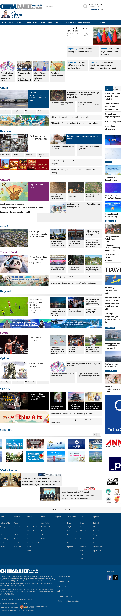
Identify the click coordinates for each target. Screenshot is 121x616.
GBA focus (28, 111)
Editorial (72, 62)
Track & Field (84, 543)
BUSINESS (27, 22)
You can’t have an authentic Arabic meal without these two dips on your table (112, 303)
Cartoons (96, 539)
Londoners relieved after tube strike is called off (75, 243)
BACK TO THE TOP (60, 509)
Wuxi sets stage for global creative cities (75, 310)
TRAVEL (43, 22)
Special (108, 162)
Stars (81, 559)
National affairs (5, 523)
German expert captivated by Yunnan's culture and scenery (74, 283)
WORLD (19, 22)
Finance (16, 531)
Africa (43, 535)
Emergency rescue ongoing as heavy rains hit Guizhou (62, 104)
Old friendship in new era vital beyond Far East (112, 106)
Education (3, 535)
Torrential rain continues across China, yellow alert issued (37, 96)
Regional (5, 291)
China (4, 87)
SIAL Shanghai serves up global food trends (58, 268)
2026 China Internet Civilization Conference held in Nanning (89, 105)
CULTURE (35, 22)
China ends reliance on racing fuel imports (112, 248)
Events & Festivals (33, 543)
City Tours (70, 527)
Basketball (83, 527)
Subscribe (93, 7)
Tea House (41, 111)
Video (29, 547)
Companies (17, 527)
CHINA (11, 22)
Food (13, 252)
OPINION (66, 22)
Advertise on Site (64, 581)
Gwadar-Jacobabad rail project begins (76, 498)
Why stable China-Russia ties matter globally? (112, 96)
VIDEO (50, 22)
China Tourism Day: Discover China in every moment (38, 260)
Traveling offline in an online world (15, 212)
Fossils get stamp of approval (12, 204)
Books (29, 535)
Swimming (83, 547)
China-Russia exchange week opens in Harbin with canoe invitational (57, 350)
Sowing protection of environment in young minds (112, 345)
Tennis (82, 535)
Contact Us (61, 586)
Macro (16, 523)
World (4, 226)
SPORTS (58, 22)
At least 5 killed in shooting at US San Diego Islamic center (57, 243)
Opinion (5, 358)
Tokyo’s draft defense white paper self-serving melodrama (89, 375)
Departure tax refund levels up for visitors (62, 148)
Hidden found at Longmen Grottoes (57, 196)
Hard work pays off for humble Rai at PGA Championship (92, 349)
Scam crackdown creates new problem (112, 257)
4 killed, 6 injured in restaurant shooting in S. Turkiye (93, 233)
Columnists (110, 328)
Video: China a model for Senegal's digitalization (70, 117)
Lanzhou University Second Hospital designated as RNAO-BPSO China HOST (93, 302)
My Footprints (71, 535)
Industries (17, 535)
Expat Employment (64, 596)
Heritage (30, 539)
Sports (4, 332)
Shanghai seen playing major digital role (88, 148)
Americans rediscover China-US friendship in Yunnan (72, 414)
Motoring (16, 539)
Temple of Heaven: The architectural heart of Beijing (75, 406)
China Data (16, 154)
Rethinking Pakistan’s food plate (111, 290)
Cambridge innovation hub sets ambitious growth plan (38, 235)
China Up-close (5, 154)
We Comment (29, 382)
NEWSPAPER (88, 22)
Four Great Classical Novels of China (112, 389)
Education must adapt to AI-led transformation (62, 375)
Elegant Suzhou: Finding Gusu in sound (74, 269)
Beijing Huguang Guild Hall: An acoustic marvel (70, 277)
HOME (4, 22)
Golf (81, 539)
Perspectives (97, 535)
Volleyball (83, 531)
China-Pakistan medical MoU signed (75, 492)
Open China (16, 382)
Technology (28, 154)
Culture (5, 179)
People (2, 543)
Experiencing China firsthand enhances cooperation (57, 406)
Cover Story (4, 539)
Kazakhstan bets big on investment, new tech (38, 485)
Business (104, 48)
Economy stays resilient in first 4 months (110, 51)
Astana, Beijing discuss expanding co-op (36, 478)
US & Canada (45, 527)
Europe (43, 531)
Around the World (73, 539)
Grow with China (41, 155)
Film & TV (30, 531)
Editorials (41, 382)
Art (28, 523)
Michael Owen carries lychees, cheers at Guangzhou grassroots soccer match (37, 306)
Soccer (82, 523)
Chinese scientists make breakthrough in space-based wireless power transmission (83, 94)
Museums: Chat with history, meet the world (37, 397)
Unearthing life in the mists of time (93, 195)
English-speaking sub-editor (68, 601)
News (69, 523)
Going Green (17, 111)
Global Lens (97, 527)
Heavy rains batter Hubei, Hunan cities (112, 239)
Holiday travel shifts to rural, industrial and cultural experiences (93, 269)
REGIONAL (74, 22)
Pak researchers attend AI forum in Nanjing (78, 495)
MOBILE (102, 22)
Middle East (45, 539)
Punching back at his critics (37, 338)
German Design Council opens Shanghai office (91, 311)
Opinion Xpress (5, 382)
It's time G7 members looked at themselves (76, 65)
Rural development (113, 121)
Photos (2, 547)
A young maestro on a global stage (75, 195)
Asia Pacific (45, 523)
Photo (29, 551)
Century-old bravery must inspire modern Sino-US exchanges (92, 406)
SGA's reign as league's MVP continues (73, 349)
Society (2, 527)
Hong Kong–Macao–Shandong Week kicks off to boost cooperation (58, 312)
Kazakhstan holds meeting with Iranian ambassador (41, 481)
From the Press (98, 547)
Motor (81, 551)
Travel (4, 252)
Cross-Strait (4, 111)
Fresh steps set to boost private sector (38, 137)
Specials (70, 547)
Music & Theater (32, 527)
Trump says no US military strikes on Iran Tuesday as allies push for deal (93, 243)
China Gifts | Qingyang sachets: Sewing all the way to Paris (74, 123)
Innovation (3, 531)
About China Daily (64, 576)
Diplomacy (72, 48)
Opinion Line (97, 551)
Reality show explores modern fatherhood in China (21, 208)
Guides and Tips (72, 531)
